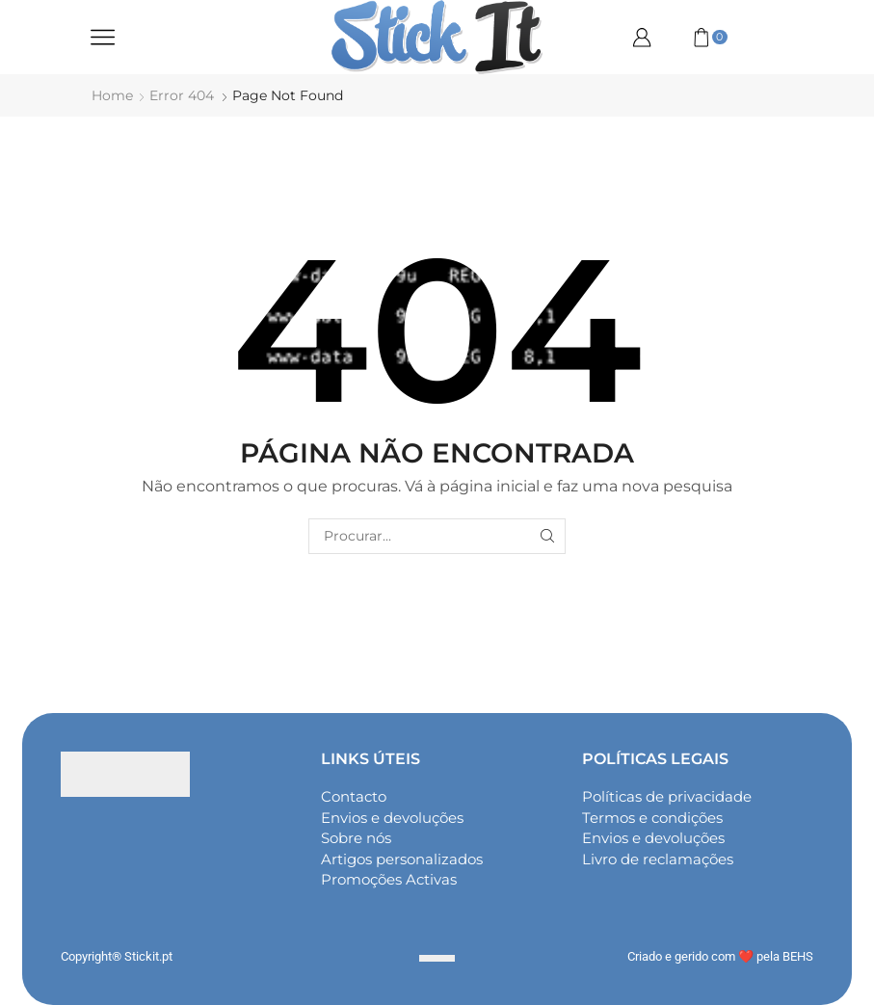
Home (112, 95)
